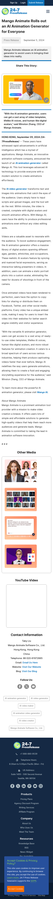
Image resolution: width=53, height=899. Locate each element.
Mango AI (42, 392)
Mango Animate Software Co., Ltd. (26, 728)
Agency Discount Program (26, 803)
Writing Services (26, 808)
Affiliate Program (26, 812)
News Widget (26, 852)
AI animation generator (28, 163)
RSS (26, 848)
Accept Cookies (15, 888)
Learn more (13, 877)
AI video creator (26, 721)
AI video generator (16, 189)
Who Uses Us (26, 828)
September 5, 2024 (34, 40)
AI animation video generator (26, 713)
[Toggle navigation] (48, 11)
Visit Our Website (31, 667)
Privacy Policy (14, 895)
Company (26, 818)
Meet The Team (26, 832)
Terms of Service (29, 895)
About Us (26, 824)
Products (26, 794)
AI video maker (26, 706)
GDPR (33, 880)
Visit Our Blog (29, 671)
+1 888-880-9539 (28, 754)
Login (23, 3)
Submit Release (36, 3)
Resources (26, 839)
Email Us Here (30, 663)
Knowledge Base (26, 844)
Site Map (41, 895)
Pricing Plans (26, 799)
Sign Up (13, 3)
